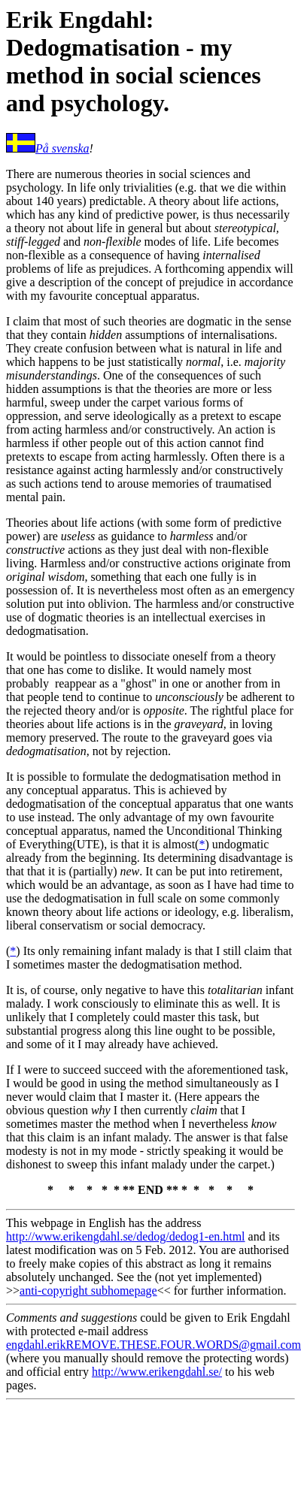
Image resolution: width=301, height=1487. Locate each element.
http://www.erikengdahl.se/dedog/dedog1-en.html (125, 1236)
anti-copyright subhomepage (88, 1290)
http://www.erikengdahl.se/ (157, 1371)
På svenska (62, 148)
